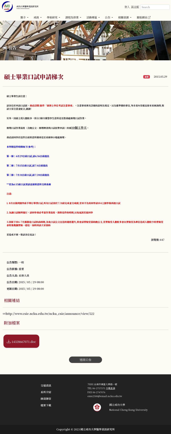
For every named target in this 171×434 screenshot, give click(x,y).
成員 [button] (37, 17)
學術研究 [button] (52, 17)
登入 (127, 7)
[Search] (155, 7)
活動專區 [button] (92, 17)
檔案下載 (46, 405)
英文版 (135, 7)
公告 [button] (108, 17)
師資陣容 (46, 399)
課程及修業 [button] (72, 17)
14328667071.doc (21, 341)
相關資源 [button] (123, 17)
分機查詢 (110, 388)
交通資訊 (46, 385)
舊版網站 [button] (144, 17)
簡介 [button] (23, 17)
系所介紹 (46, 392)
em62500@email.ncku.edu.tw (104, 396)
